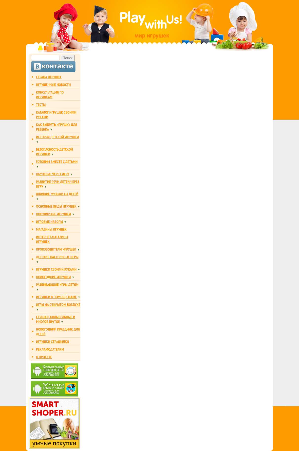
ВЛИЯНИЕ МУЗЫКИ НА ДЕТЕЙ (57, 194)
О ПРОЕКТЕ (44, 357)
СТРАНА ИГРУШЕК (48, 77)
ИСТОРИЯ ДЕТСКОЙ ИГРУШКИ (57, 137)
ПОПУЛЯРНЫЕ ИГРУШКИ (53, 214)
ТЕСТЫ (41, 105)
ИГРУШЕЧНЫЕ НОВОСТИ (53, 85)
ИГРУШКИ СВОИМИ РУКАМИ (56, 269)
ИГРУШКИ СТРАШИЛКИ (52, 342)
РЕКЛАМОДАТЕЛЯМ (50, 349)
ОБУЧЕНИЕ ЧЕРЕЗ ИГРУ (52, 174)
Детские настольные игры (57, 257)
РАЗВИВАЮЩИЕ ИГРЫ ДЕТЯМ (57, 285)
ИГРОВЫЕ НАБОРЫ (49, 222)
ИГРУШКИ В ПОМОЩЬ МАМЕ (56, 297)
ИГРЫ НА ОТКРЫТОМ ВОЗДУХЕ (58, 305)
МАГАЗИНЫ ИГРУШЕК (51, 229)
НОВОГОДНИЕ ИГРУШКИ (53, 277)
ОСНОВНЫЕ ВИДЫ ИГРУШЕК (56, 206)
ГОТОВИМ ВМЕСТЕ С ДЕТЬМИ (56, 162)
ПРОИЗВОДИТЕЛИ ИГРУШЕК (56, 249)
